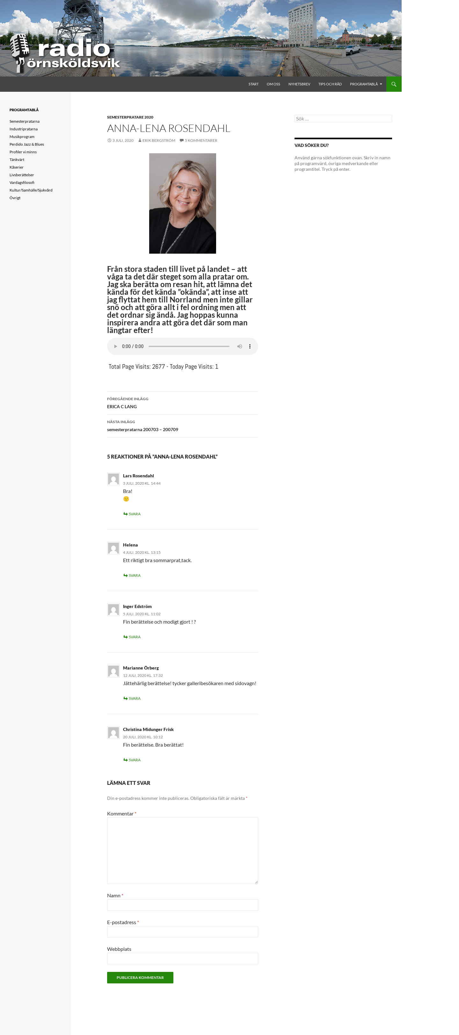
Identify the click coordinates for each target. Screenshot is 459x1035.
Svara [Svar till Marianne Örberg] (135, 698)
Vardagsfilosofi (22, 182)
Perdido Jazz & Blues (27, 144)
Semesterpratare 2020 (130, 117)
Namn (115, 895)
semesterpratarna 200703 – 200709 (182, 425)
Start (254, 84)
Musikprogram (22, 136)
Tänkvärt (17, 159)
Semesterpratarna (25, 121)
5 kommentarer (201, 140)
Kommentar (121, 813)
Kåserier (17, 167)
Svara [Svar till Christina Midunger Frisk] (135, 759)
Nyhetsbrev (299, 84)
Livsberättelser (22, 174)
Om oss (273, 84)
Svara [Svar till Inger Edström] (135, 636)
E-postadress (123, 922)
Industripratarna (24, 129)
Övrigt (15, 197)
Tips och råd (330, 84)
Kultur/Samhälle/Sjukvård (31, 190)
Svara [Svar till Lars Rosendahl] (135, 513)
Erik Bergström (158, 140)
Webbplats (119, 949)
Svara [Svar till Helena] (135, 575)
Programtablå (364, 84)
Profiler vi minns (23, 151)
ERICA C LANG (182, 402)
